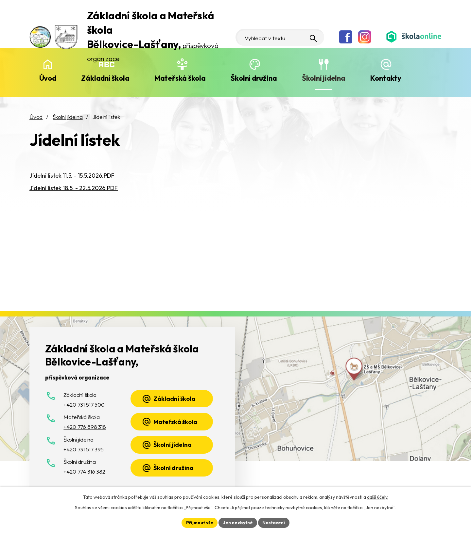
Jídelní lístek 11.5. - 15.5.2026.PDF (71, 175)
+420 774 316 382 (84, 471)
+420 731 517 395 (83, 449)
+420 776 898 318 (84, 426)
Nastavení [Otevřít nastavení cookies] (275, 522)
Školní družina (254, 78)
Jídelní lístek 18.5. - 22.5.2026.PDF (73, 188)
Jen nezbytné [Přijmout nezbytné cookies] (237, 522)
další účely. (377, 497)
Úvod (47, 78)
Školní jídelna (323, 78)
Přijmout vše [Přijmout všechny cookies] (198, 522)
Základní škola (105, 78)
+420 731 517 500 (83, 404)
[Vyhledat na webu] (286, 30)
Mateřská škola (180, 78)
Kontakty (385, 78)
